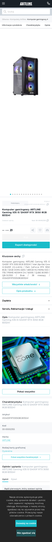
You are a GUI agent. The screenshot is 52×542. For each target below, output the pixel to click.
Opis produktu (26, 291)
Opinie (47, 25)
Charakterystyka (33, 25)
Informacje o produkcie (12, 25)
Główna (5, 19)
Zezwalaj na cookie (26, 523)
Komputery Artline (18, 19)
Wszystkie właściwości (26, 284)
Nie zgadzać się (26, 533)
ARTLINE (6, 440)
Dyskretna (7, 451)
